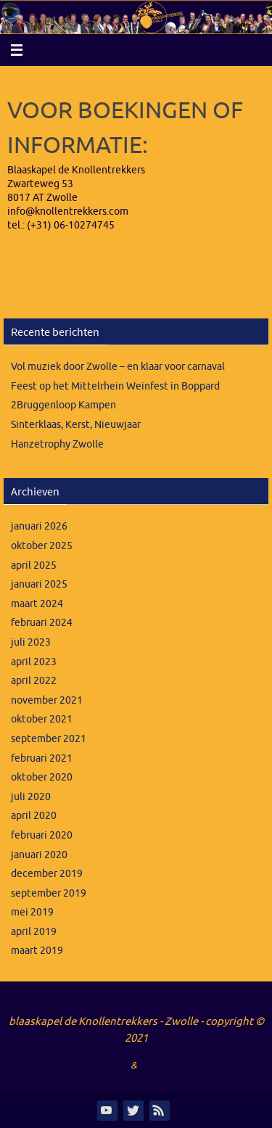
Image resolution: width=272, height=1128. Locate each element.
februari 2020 (42, 835)
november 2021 (47, 700)
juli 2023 (31, 642)
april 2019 (34, 932)
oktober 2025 (42, 546)
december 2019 (47, 874)
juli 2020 (31, 797)
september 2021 (48, 739)
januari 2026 (39, 526)
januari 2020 (39, 855)
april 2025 (34, 565)
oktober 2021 (42, 719)
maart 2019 (37, 950)
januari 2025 (39, 584)
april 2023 (34, 662)
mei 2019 (32, 912)
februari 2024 (42, 623)
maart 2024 (37, 604)
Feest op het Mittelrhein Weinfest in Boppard (115, 386)
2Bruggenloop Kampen (63, 405)
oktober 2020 (42, 777)
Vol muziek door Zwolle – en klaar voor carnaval (118, 367)
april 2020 (34, 816)
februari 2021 (42, 758)
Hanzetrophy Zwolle (57, 444)
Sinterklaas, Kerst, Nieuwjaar (76, 425)
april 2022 (34, 681)
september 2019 (48, 893)
